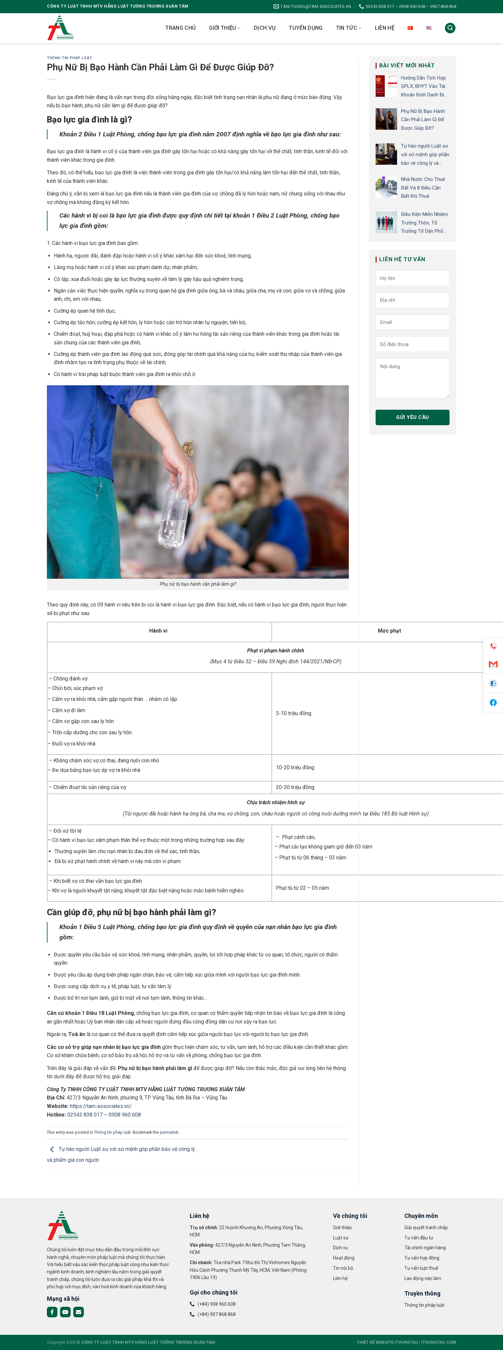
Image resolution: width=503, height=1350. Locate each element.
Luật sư (341, 1237)
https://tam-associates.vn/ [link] (101, 1106)
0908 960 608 (125, 1115)
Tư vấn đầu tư (418, 1237)
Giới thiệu (225, 28)
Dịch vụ (265, 28)
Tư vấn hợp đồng (421, 1258)
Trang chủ (180, 28)
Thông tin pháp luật (69, 58)
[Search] (450, 28)
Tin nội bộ (343, 1268)
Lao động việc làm (422, 1278)
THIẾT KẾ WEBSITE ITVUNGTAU (387, 1342)
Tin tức (349, 28)
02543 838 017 (85, 1115)
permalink (169, 1132)
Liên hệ (384, 28)
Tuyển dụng (305, 28)
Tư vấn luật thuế (421, 1268)
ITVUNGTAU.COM (438, 1342)
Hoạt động (343, 1258)
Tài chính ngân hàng (425, 1247)
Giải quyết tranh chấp (426, 1227)
